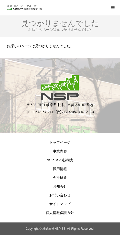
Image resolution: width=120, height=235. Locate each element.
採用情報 (60, 169)
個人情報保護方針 (60, 213)
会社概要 (60, 178)
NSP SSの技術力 (60, 160)
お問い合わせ (59, 195)
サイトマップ (59, 204)
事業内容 (60, 151)
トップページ (59, 142)
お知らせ (60, 186)
